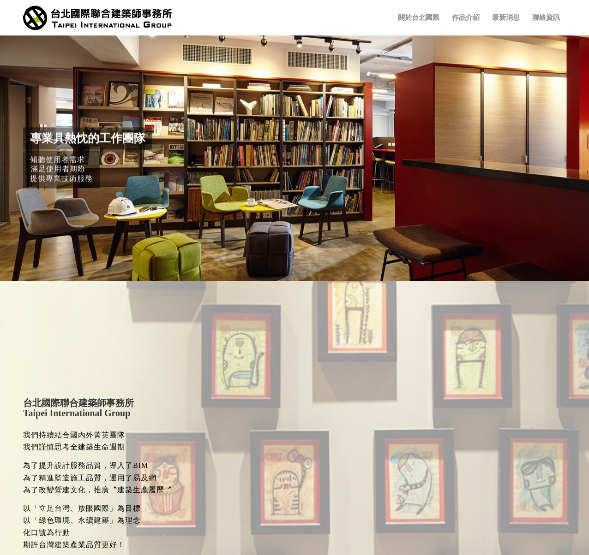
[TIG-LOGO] (97, 17)
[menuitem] (418, 17)
